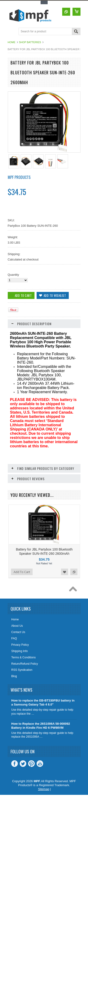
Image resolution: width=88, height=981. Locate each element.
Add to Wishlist (64, 602)
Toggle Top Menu (44, 2)
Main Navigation (12, 32)
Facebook (14, 793)
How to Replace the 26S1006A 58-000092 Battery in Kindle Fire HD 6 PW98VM (40, 755)
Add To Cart (22, 602)
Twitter (23, 793)
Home (11, 42)
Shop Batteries (30, 42)
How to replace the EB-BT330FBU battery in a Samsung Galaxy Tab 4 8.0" (42, 732)
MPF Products (19, 177)
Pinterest (31, 793)
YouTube (40, 793)
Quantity (13, 274)
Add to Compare (73, 602)
